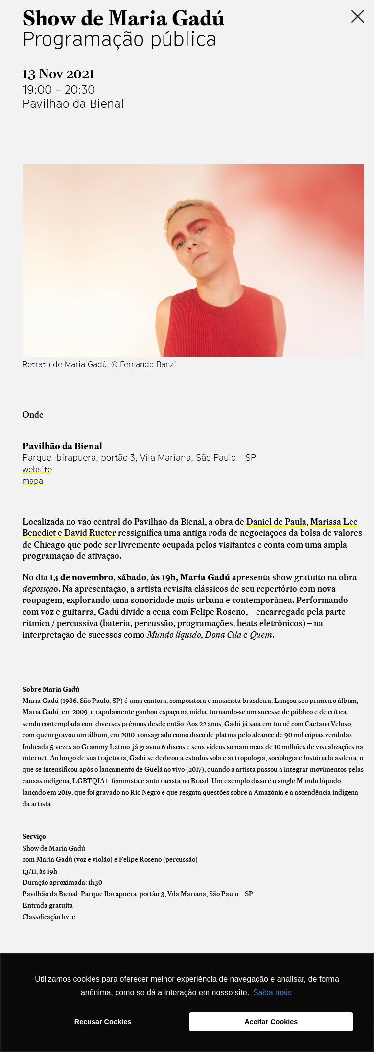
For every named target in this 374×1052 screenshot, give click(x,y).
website (37, 469)
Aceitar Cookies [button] (271, 1022)
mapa (33, 481)
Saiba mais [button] (272, 992)
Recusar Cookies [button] (103, 1022)
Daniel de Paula (276, 521)
